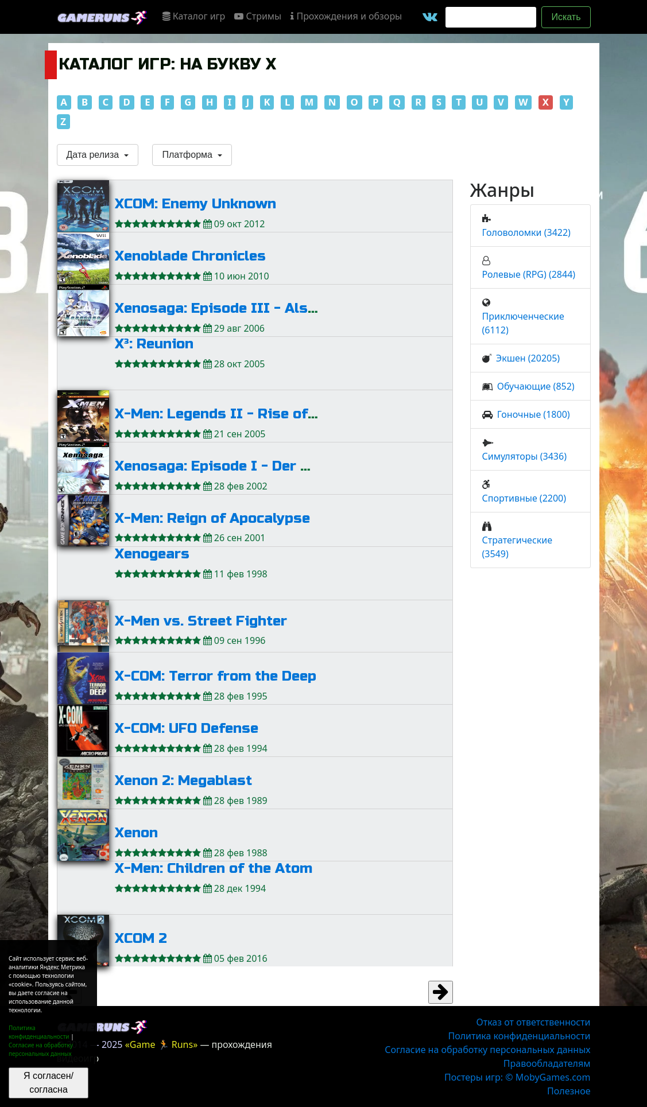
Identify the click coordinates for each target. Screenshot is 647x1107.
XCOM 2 (141, 938)
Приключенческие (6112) (523, 323)
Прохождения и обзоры (346, 16)
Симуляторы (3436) (524, 456)
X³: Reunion (154, 344)
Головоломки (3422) (526, 232)
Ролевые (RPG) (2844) (529, 274)
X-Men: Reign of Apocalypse (212, 518)
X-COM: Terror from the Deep (215, 676)
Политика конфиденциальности (39, 1032)
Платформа (188, 155)
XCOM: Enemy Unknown (195, 204)
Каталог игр (194, 16)
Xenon (136, 833)
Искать (565, 17)
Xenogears (152, 554)
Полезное (568, 1091)
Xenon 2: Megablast (183, 780)
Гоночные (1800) (533, 414)
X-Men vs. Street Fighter (201, 621)
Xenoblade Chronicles (190, 256)
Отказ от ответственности (533, 1022)
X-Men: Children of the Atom (213, 868)
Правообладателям (547, 1063)
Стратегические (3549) (517, 547)
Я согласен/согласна (48, 1082)
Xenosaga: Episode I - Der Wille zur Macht (262, 466)
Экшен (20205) (528, 358)
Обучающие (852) (536, 386)
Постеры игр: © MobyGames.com (517, 1077)
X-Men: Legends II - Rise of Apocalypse (253, 414)
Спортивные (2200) (524, 498)
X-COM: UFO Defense (186, 728)
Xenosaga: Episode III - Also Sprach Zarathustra (286, 308)
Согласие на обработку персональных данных (41, 1049)
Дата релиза (94, 155)
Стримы (257, 16)
